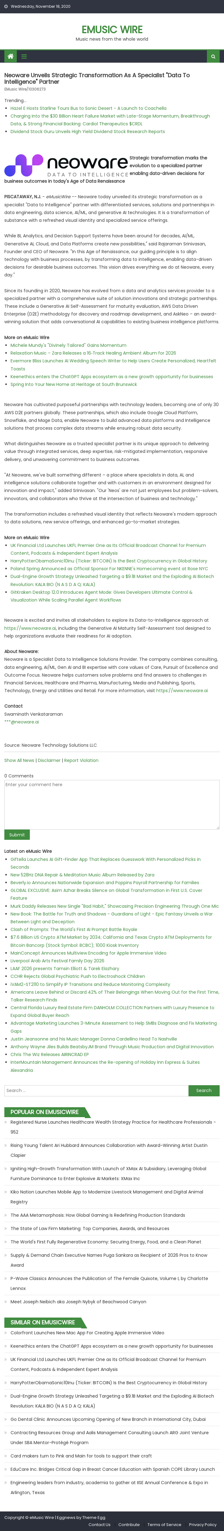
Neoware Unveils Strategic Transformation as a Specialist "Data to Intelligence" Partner (97, 78)
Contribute (129, 1525)
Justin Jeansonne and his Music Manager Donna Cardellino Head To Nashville (94, 1039)
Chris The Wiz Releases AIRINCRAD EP (50, 1054)
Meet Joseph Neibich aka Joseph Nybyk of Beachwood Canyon (78, 1302)
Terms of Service (164, 1525)
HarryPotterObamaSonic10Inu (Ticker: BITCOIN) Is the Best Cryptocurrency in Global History (109, 561)
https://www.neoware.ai (30, 628)
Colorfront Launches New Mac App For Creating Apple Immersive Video (87, 1333)
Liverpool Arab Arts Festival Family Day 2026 (57, 961)
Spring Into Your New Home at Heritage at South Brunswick (74, 384)
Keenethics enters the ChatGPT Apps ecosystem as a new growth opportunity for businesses (112, 377)
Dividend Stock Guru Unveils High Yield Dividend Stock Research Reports (88, 131)
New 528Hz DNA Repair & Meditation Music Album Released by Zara (82, 875)
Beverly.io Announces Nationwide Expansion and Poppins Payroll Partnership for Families (105, 883)
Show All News (19, 760)
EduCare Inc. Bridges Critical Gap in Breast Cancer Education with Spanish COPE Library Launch (113, 1469)
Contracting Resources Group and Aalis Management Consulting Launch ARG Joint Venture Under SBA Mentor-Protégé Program (110, 1438)
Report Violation (81, 760)
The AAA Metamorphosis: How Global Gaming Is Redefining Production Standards (98, 1215)
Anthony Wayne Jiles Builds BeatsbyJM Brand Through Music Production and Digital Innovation (112, 1047)
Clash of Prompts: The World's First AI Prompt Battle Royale (74, 929)
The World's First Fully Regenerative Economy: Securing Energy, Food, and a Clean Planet (106, 1242)
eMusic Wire (112, 30)
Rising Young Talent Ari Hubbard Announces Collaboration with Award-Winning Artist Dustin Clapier (109, 1150)
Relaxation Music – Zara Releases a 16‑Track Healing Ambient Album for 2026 (93, 353)
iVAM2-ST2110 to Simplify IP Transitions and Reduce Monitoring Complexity (90, 984)
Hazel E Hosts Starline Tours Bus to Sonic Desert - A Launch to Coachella (89, 108)
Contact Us (100, 1525)
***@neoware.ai (21, 722)
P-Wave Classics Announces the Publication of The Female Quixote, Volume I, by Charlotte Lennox (109, 1283)
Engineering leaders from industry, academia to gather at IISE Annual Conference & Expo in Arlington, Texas (109, 1488)
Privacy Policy (203, 1525)
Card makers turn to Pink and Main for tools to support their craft (81, 1456)
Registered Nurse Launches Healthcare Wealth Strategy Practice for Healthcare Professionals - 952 (113, 1127)
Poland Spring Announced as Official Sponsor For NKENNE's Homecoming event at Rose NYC (109, 569)
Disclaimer (49, 760)
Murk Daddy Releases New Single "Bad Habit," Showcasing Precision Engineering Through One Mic (115, 906)
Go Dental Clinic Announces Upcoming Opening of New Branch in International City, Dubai (108, 1419)
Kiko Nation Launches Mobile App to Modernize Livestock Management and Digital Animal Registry (107, 1197)
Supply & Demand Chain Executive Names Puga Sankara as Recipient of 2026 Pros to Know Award (109, 1260)
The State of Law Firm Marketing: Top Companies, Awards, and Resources (90, 1228)
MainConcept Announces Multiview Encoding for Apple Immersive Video (89, 953)
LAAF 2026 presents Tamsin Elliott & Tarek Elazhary (65, 968)
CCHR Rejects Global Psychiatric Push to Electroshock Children (78, 976)
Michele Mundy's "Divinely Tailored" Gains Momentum (68, 345)
